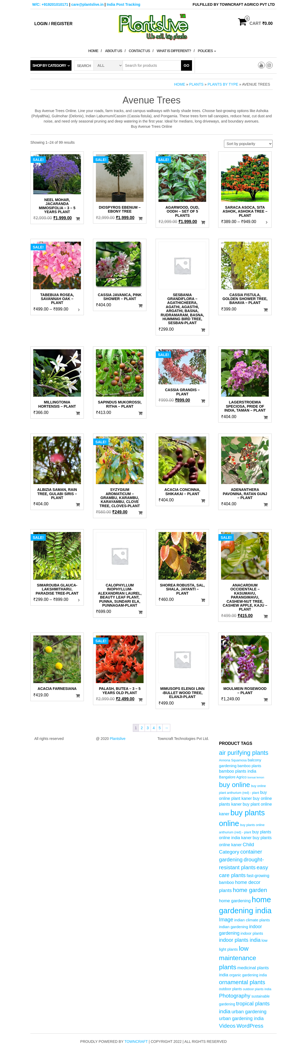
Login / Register (53, 23)
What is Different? (174, 51)
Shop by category (49, 65)
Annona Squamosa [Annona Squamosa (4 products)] (233, 760)
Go (186, 65)
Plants (196, 84)
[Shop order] (248, 144)
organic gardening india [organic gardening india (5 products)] (248, 975)
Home (93, 51)
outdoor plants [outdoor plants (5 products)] (230, 989)
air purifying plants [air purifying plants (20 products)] (243, 752)
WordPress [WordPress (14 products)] (250, 1026)
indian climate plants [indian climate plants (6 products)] (252, 920)
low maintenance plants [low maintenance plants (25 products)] (237, 958)
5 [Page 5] (160, 728)
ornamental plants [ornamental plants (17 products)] (242, 982)
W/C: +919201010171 (50, 4)
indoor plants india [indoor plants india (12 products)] (240, 940)
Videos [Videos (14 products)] (227, 1026)
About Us (113, 51)
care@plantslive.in (87, 4)
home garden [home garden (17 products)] (250, 890)
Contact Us (139, 51)
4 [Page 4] (154, 728)
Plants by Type (222, 84)
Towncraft (136, 1041)
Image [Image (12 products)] (226, 919)
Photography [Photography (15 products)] (234, 996)
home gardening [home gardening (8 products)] (235, 900)
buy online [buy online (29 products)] (234, 785)
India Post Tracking (123, 4)
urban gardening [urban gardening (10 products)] (249, 1011)
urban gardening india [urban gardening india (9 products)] (241, 1018)
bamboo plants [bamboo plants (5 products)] (249, 766)
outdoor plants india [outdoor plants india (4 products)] (257, 989)
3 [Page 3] (148, 728)
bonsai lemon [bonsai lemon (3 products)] (256, 777)
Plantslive (117, 739)
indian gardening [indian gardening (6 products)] (233, 926)
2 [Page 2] (142, 728)
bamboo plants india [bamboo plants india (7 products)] (237, 771)
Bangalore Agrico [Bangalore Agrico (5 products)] (232, 777)
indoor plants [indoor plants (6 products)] (251, 933)
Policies (207, 51)
